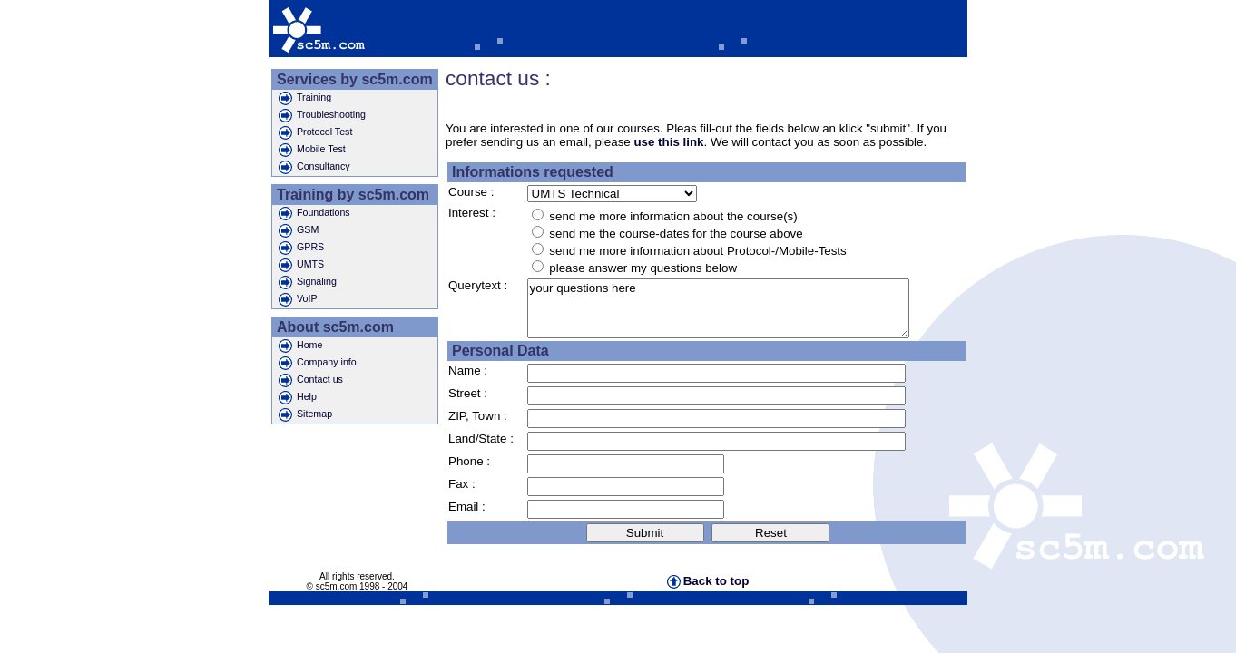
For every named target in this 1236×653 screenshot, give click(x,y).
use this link (668, 142)
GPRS (301, 248)
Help (298, 397)
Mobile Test (312, 150)
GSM (299, 231)
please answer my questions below (643, 268)
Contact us (311, 380)
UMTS (301, 265)
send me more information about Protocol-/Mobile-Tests (697, 251)
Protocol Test (315, 133)
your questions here (718, 308)
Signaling (308, 282)
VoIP (298, 300)
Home (300, 346)
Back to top (708, 581)
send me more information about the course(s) (673, 216)
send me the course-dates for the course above (675, 233)
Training (305, 98)
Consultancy (314, 167)
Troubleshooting (322, 115)
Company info (318, 363)
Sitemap (305, 415)
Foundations (314, 213)
